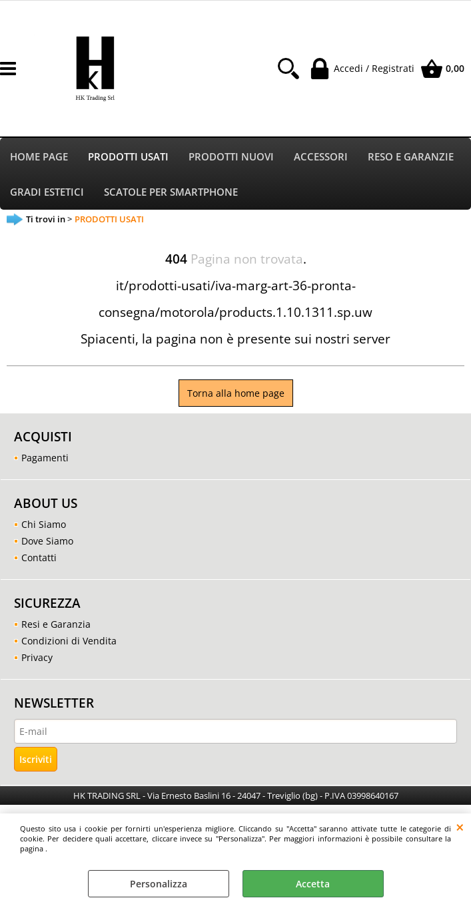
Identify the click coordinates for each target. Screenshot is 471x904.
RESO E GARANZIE (411, 157)
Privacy (37, 658)
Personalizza (158, 883)
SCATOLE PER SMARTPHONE (171, 192)
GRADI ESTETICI (47, 192)
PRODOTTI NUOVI (231, 157)
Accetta (313, 883)
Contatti (39, 558)
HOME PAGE (39, 157)
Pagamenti (45, 458)
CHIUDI (460, 826)
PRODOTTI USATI (128, 157)
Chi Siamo (43, 525)
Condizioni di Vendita (69, 641)
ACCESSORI (321, 157)
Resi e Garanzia (56, 624)
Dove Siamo (47, 541)
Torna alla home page (235, 393)
